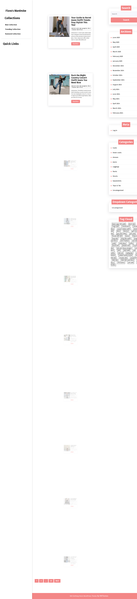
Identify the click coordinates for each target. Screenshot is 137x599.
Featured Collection (13, 34)
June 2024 (116, 94)
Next (57, 581)
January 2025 (117, 61)
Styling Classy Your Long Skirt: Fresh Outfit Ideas (72, 443)
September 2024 (118, 80)
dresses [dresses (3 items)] (126, 231)
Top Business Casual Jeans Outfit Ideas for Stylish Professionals (72, 555)
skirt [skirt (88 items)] (119, 250)
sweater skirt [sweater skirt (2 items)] (123, 258)
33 (51, 581)
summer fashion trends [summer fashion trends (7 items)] (125, 255)
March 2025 (117, 52)
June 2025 (116, 37)
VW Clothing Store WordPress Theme (83, 596)
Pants (115, 171)
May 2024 (116, 99)
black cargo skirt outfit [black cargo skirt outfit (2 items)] (118, 224)
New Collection (11, 25)
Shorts (115, 176)
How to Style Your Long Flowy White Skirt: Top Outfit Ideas (72, 275)
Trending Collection (12, 29)
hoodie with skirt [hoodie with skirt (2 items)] (117, 236)
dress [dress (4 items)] (118, 231)
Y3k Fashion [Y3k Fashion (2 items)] (121, 262)
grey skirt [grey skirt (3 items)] (132, 233)
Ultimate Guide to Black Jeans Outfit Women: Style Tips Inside (72, 217)
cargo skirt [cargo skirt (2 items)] (115, 226)
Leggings (116, 167)
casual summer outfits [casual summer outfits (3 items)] (124, 229)
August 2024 (117, 85)
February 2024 (118, 113)
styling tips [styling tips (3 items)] (129, 253)
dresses (115, 157)
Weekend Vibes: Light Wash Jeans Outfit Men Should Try (72, 334)
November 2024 (118, 70)
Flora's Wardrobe (16, 10)
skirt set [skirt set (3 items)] (120, 253)
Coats (115, 148)
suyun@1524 (74, 106)
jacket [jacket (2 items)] (127, 236)
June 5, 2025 (71, 444)
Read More (72, 53)
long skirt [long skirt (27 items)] (115, 238)
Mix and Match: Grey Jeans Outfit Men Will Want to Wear (72, 391)
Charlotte (72, 444)
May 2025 (116, 42)
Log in (115, 130)
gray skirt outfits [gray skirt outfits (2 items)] (121, 233)
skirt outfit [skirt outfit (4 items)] (127, 250)
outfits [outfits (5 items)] (131, 243)
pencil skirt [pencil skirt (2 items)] (115, 245)
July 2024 (116, 89)
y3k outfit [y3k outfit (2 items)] (130, 262)
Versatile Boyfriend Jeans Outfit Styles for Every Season (72, 497)
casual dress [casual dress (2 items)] (126, 226)
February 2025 (118, 56)
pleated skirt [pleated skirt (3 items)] (126, 245)
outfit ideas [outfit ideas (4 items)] (122, 243)
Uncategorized (118, 190)
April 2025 (116, 47)
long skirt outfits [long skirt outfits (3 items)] (126, 238)
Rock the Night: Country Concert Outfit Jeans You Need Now (73, 104)
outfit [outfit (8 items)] (113, 243)
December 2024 (118, 66)
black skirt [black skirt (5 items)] (132, 224)
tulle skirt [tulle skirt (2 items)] (115, 260)
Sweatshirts (117, 181)
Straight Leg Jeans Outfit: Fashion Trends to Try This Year (72, 159)
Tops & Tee (117, 186)
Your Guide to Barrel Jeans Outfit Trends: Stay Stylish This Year (74, 46)
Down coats (117, 153)
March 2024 (117, 108)
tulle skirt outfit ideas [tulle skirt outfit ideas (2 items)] (127, 260)
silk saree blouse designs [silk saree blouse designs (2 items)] (124, 248)
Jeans (115, 162)
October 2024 (117, 75)
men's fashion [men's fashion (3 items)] (125, 241)
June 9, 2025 (72, 106)
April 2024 (116, 103)
